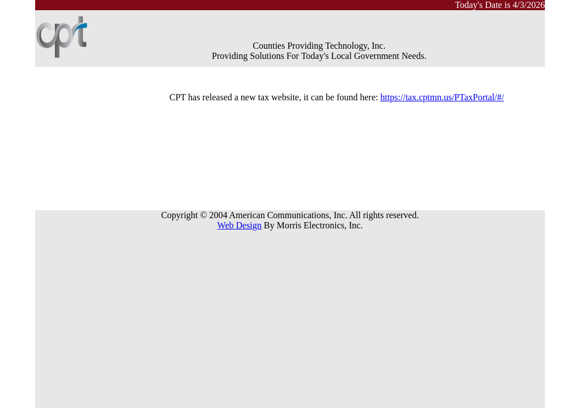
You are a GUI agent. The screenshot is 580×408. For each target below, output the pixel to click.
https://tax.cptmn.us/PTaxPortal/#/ (442, 97)
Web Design (240, 225)
